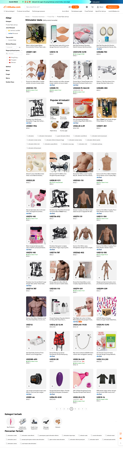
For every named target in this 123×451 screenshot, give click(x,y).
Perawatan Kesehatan (38, 16)
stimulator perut (11, 439)
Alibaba (27, 16)
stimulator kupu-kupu (68, 435)
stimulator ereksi (11, 435)
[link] (120, 433)
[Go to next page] (86, 409)
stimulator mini (82, 144)
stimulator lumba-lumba (34, 140)
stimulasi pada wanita (108, 439)
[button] (69, 7)
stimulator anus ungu (67, 144)
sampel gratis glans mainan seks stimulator (32, 439)
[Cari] (75, 7)
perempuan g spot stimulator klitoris (48, 435)
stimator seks (82, 435)
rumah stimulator (96, 435)
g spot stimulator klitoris (62, 136)
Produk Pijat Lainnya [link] (63, 16)
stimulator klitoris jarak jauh (76, 439)
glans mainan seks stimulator (56, 439)
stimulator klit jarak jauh (34, 148)
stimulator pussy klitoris (50, 144)
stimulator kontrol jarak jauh (98, 136)
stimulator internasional (44, 136)
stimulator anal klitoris (80, 136)
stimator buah (110, 435)
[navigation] (14, 213)
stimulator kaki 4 (93, 439)
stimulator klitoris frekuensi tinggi (54, 140)
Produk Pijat (50, 16)
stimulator (30, 136)
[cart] (92, 7)
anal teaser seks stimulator (28, 443)
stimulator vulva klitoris (27, 435)
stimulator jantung (96, 144)
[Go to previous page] (56, 409)
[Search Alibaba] (46, 7)
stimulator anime (11, 443)
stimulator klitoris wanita (92, 140)
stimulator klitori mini (33, 144)
